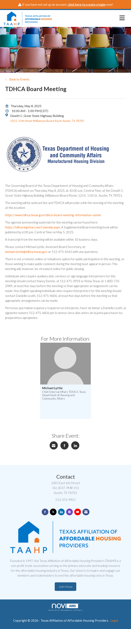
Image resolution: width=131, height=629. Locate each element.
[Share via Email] (54, 445)
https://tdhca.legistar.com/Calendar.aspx (32, 227)
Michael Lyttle (52, 388)
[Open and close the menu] (89, 18)
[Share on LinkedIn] (75, 445)
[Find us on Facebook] (45, 512)
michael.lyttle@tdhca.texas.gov (26, 251)
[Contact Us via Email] (86, 512)
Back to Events (17, 79)
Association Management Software (65, 607)
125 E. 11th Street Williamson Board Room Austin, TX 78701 (47, 120)
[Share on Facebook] (64, 445)
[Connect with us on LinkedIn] (61, 512)
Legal (114, 620)
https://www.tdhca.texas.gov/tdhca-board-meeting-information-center (53, 215)
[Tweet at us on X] (53, 512)
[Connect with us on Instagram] (69, 512)
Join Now (65, 587)
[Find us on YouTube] (77, 512)
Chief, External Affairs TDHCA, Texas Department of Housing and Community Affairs (64, 395)
